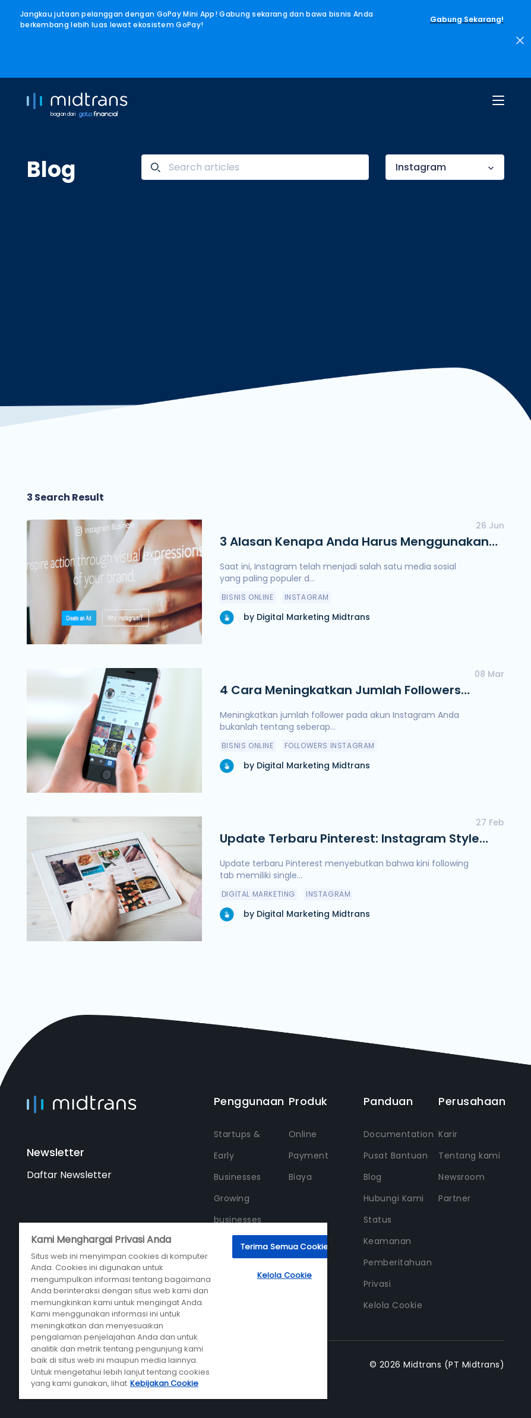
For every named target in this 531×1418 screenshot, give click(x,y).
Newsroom (461, 1177)
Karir (448, 1134)
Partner (454, 1198)
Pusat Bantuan (396, 1155)
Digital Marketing (258, 894)
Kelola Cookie (393, 1305)
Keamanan (388, 1241)
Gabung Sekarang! (467, 19)
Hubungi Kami (394, 1198)
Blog (373, 1177)
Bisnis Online (248, 597)
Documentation (399, 1134)
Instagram (421, 167)
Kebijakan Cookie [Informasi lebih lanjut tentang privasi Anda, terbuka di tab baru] (164, 1383)
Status (378, 1220)
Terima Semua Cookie (284, 1246)
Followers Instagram (330, 745)
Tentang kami (469, 1155)
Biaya (300, 1177)
